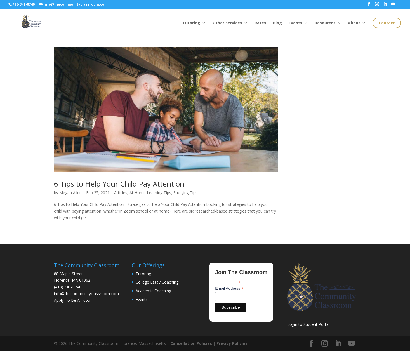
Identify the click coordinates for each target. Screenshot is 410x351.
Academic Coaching (153, 290)
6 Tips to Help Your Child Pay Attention (119, 184)
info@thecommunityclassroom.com (86, 293)
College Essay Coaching (157, 282)
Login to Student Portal (308, 324)
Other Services (227, 23)
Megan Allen (70, 192)
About (354, 23)
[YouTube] (393, 5)
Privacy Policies (232, 343)
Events (295, 23)
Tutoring (191, 23)
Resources (325, 23)
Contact (387, 22)
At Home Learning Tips (150, 192)
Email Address (229, 288)
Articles (120, 192)
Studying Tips (185, 192)
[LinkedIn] (385, 5)
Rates (260, 23)
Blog (277, 23)
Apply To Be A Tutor (72, 300)
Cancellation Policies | (193, 343)
